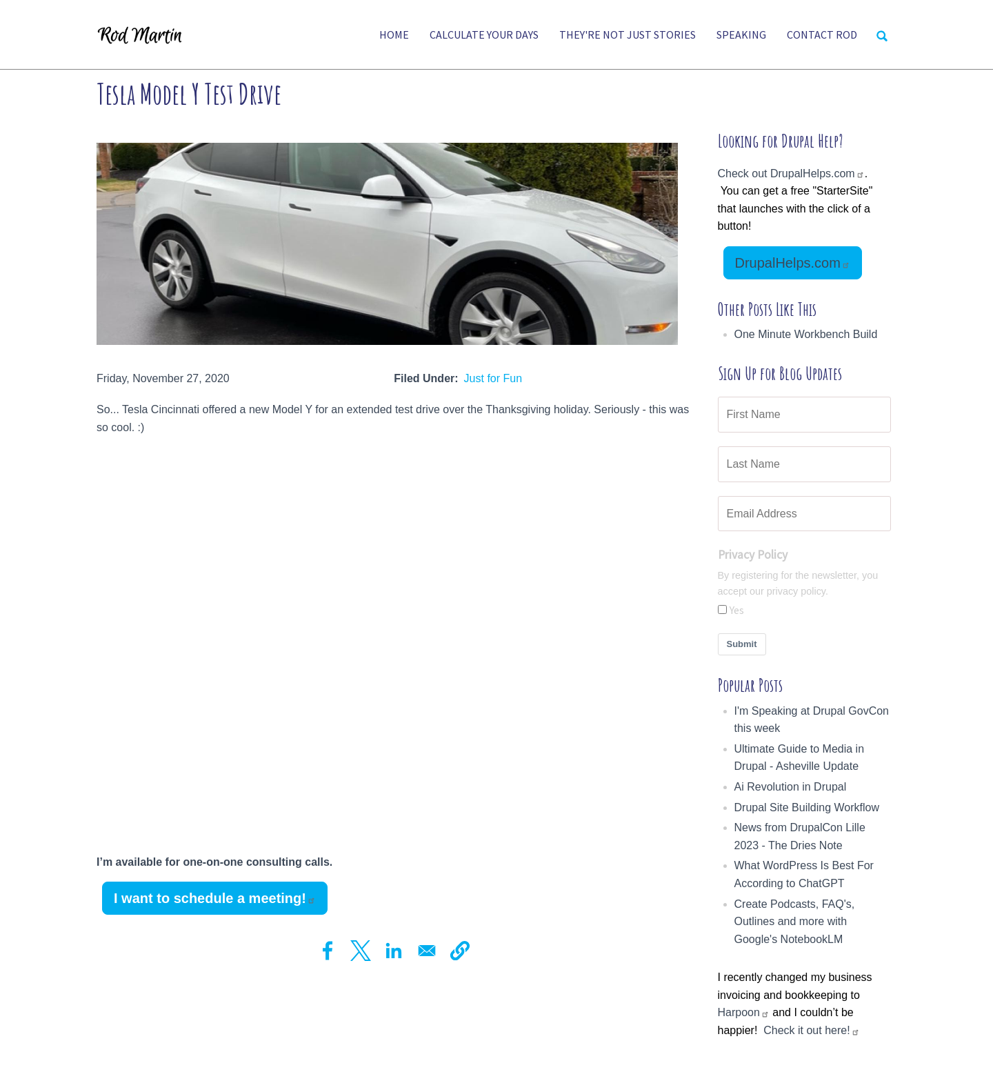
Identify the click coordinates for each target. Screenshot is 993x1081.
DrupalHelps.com (792, 262)
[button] (460, 950)
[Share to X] (360, 950)
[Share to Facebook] (327, 950)
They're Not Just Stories (627, 34)
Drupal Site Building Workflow (806, 807)
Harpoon (744, 1012)
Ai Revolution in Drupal (790, 787)
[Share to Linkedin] (394, 950)
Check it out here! (811, 1030)
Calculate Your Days (484, 34)
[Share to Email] (427, 950)
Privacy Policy (753, 554)
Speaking (741, 34)
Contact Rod (822, 34)
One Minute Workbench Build (806, 334)
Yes (737, 610)
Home (394, 34)
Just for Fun (493, 378)
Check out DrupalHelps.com (791, 173)
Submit (742, 644)
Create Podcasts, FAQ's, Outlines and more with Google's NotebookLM (794, 921)
